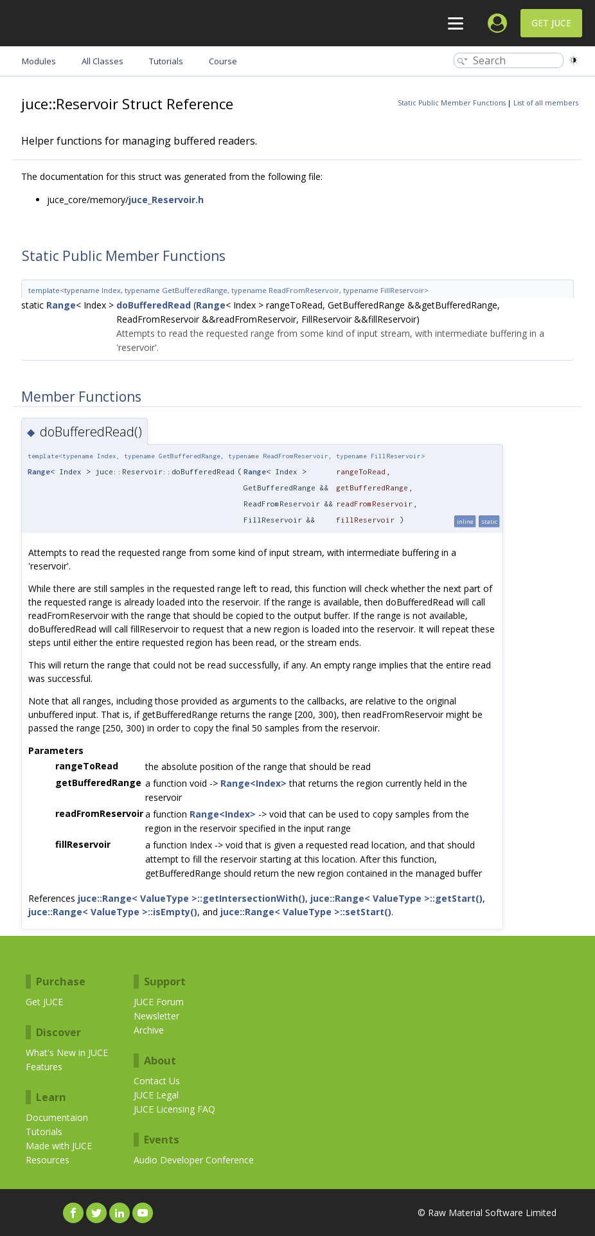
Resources (47, 1160)
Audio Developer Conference (194, 1160)
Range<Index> (253, 783)
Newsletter (156, 1016)
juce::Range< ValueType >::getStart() (396, 898)
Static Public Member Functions (452, 102)
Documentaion (57, 1117)
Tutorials (44, 1131)
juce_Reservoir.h (166, 199)
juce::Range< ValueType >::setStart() (305, 912)
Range (61, 305)
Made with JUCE (59, 1146)
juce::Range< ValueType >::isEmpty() (112, 912)
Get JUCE (551, 23)
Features (44, 1067)
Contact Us (157, 1081)
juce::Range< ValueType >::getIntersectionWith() (191, 898)
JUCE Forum (159, 1002)
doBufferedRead (153, 305)
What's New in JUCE (67, 1052)
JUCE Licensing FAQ (174, 1109)
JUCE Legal (156, 1095)
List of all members (545, 102)
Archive (149, 1030)
